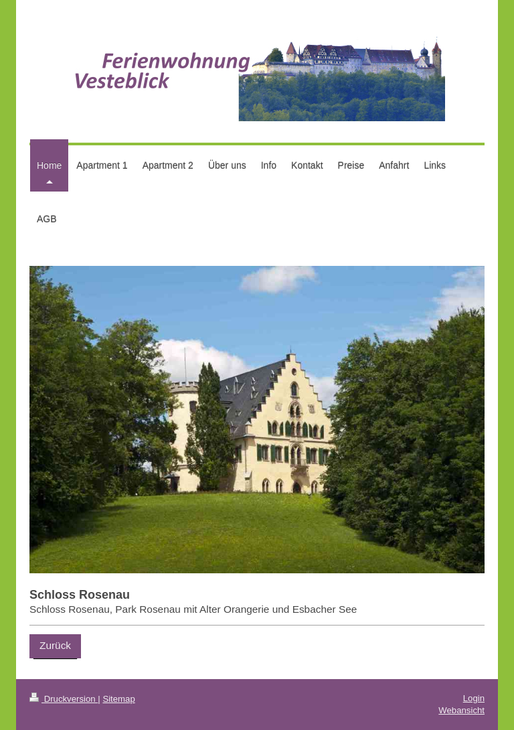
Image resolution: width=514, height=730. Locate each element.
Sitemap (118, 699)
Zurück (55, 645)
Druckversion (63, 699)
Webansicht (461, 710)
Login (474, 698)
